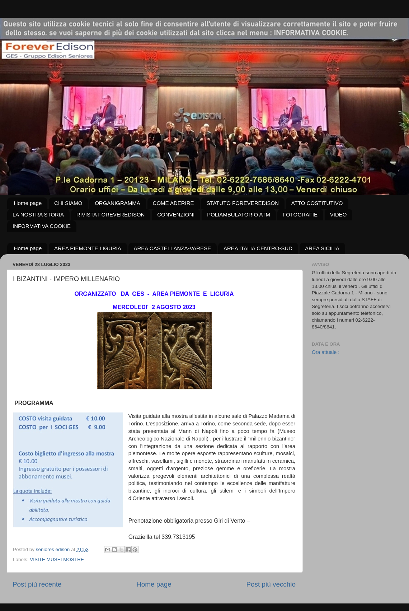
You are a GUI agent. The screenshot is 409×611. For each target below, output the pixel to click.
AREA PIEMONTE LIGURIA (87, 248)
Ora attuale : (325, 352)
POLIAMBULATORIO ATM (238, 214)
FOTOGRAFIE (300, 214)
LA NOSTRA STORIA (38, 214)
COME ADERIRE (173, 203)
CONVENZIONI (175, 214)
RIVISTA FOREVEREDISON (110, 214)
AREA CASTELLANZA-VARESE (172, 248)
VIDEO (338, 214)
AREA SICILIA (322, 248)
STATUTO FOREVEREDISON (242, 203)
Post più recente (37, 584)
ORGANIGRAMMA (117, 203)
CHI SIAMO (68, 203)
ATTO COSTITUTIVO (317, 203)
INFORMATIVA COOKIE (42, 226)
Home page (28, 203)
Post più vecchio (271, 584)
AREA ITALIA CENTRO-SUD (258, 248)
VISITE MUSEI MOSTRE (57, 559)
